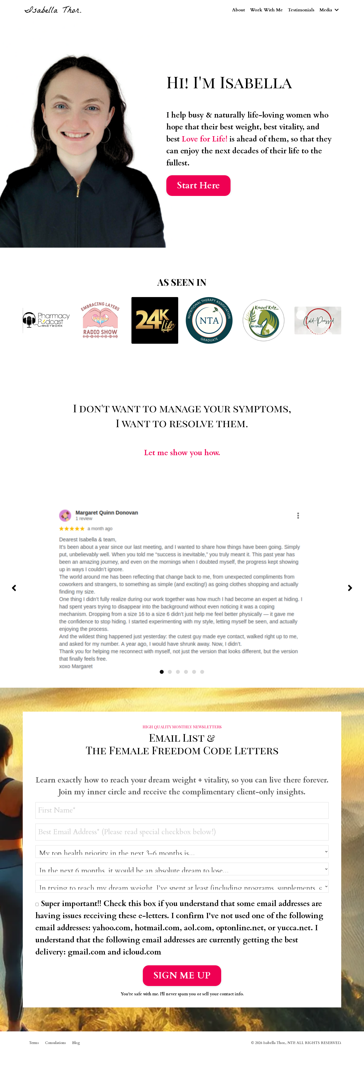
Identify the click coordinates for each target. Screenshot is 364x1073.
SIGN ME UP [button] (182, 978)
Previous (13, 589)
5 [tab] (194, 673)
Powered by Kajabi (326, 1059)
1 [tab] (161, 673)
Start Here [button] (198, 186)
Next (350, 589)
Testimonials (300, 10)
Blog (76, 1045)
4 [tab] (186, 673)
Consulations (55, 1045)
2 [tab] (169, 673)
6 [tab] (202, 673)
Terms (34, 1045)
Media (329, 10)
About (237, 10)
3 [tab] (177, 673)
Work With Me (265, 10)
